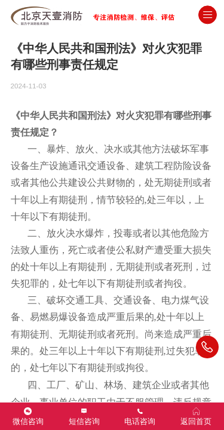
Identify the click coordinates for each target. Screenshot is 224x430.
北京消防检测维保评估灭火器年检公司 (115, 15)
